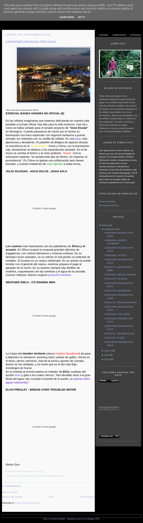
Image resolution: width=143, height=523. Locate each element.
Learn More (66, 17)
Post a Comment (10, 492)
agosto (107, 350)
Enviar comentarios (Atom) (27, 503)
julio (106, 355)
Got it (81, 17)
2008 (104, 225)
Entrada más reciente (12, 497)
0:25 (41, 471)
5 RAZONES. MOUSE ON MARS (120, 274)
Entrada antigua (87, 497)
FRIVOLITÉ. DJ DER (114, 338)
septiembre (109, 229)
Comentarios (119, 35)
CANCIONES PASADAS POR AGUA (31, 41)
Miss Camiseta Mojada (54, 519)
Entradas (135, 35)
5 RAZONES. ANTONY (115, 255)
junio (106, 359)
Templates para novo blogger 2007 (83, 519)
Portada (103, 35)
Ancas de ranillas (107, 201)
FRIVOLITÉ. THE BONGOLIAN (119, 333)
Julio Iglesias (40, 476)
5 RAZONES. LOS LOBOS (117, 314)
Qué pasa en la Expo (109, 205)
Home (51, 497)
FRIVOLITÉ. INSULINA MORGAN (120, 302)
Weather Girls (56, 476)
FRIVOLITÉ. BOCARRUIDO (117, 290)
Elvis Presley (24, 476)
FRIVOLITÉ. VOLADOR (115, 279)
